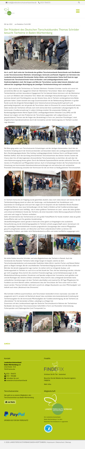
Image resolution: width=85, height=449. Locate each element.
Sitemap (68, 442)
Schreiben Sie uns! (13, 378)
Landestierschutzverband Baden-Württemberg (9, 11)
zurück (7, 344)
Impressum (51, 442)
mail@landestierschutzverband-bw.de (22, 3)
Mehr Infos (47, 384)
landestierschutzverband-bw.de (16, 380)
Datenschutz (60, 442)
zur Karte (11, 402)
